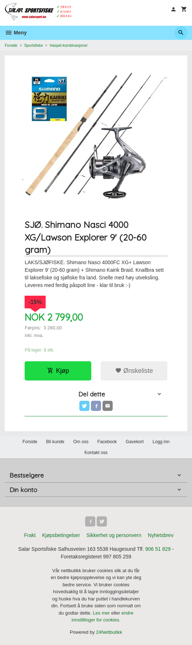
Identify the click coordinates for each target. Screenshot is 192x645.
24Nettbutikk (109, 632)
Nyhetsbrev (161, 535)
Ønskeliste (134, 370)
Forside (11, 45)
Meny (16, 33)
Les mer (102, 613)
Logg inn (161, 441)
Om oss (80, 441)
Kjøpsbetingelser (61, 535)
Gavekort (135, 441)
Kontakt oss (96, 452)
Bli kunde (55, 441)
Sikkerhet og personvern (113, 535)
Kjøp (58, 370)
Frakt (30, 535)
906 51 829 (158, 549)
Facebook (107, 441)
